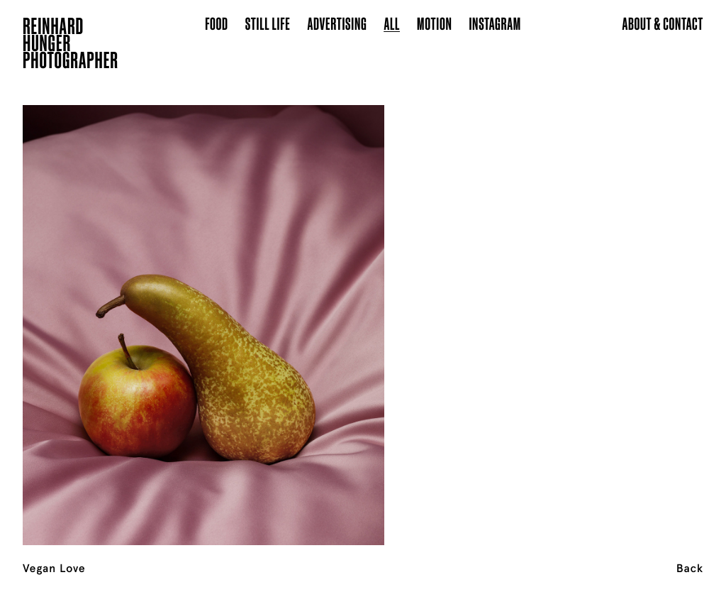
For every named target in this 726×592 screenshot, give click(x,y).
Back (689, 568)
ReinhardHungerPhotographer (70, 45)
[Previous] (72, 307)
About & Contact (662, 23)
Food (216, 23)
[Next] (653, 307)
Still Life (268, 23)
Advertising (337, 23)
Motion (434, 23)
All (392, 23)
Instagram (494, 23)
